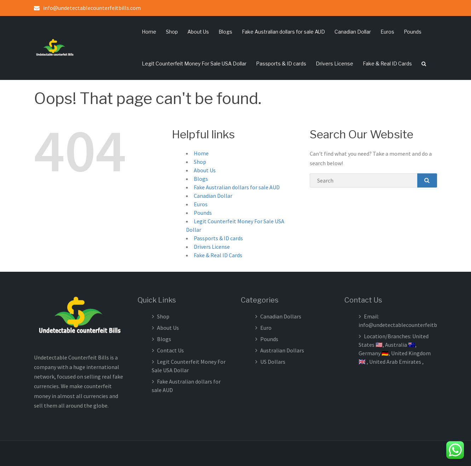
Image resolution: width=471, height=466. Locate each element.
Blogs (225, 32)
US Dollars (272, 361)
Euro (266, 327)
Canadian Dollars (280, 316)
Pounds (412, 32)
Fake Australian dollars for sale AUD (283, 32)
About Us (198, 32)
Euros (387, 32)
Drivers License (334, 64)
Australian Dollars (282, 350)
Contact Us (170, 350)
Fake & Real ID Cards (387, 64)
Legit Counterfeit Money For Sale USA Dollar (194, 64)
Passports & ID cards (281, 64)
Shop (172, 32)
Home (149, 32)
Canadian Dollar (353, 32)
